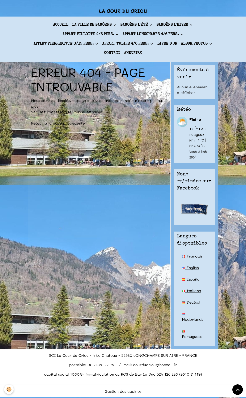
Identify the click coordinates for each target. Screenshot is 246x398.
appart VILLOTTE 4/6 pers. (89, 34)
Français (192, 256)
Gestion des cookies (123, 391)
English (190, 267)
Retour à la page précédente (58, 123)
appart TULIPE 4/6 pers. (126, 44)
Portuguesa (192, 334)
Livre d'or (167, 44)
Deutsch (191, 302)
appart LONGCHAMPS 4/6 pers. (151, 34)
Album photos (195, 44)
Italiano (191, 290)
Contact (112, 53)
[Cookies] (9, 389)
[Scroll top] (237, 389)
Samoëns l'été (134, 25)
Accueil (60, 25)
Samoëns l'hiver (172, 25)
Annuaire (133, 53)
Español (191, 279)
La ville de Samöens (92, 25)
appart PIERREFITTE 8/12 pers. (64, 44)
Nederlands (192, 317)
